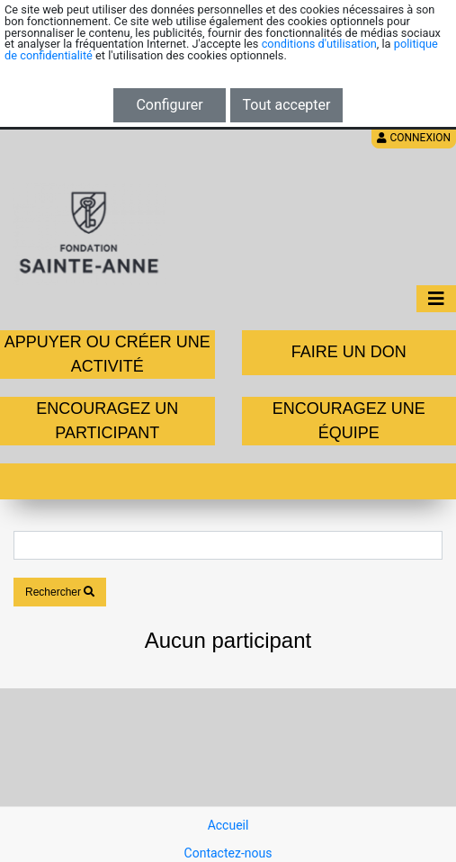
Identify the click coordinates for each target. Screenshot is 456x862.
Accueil (228, 825)
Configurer (169, 104)
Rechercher (59, 592)
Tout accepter (287, 104)
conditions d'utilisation (319, 43)
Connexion (414, 137)
